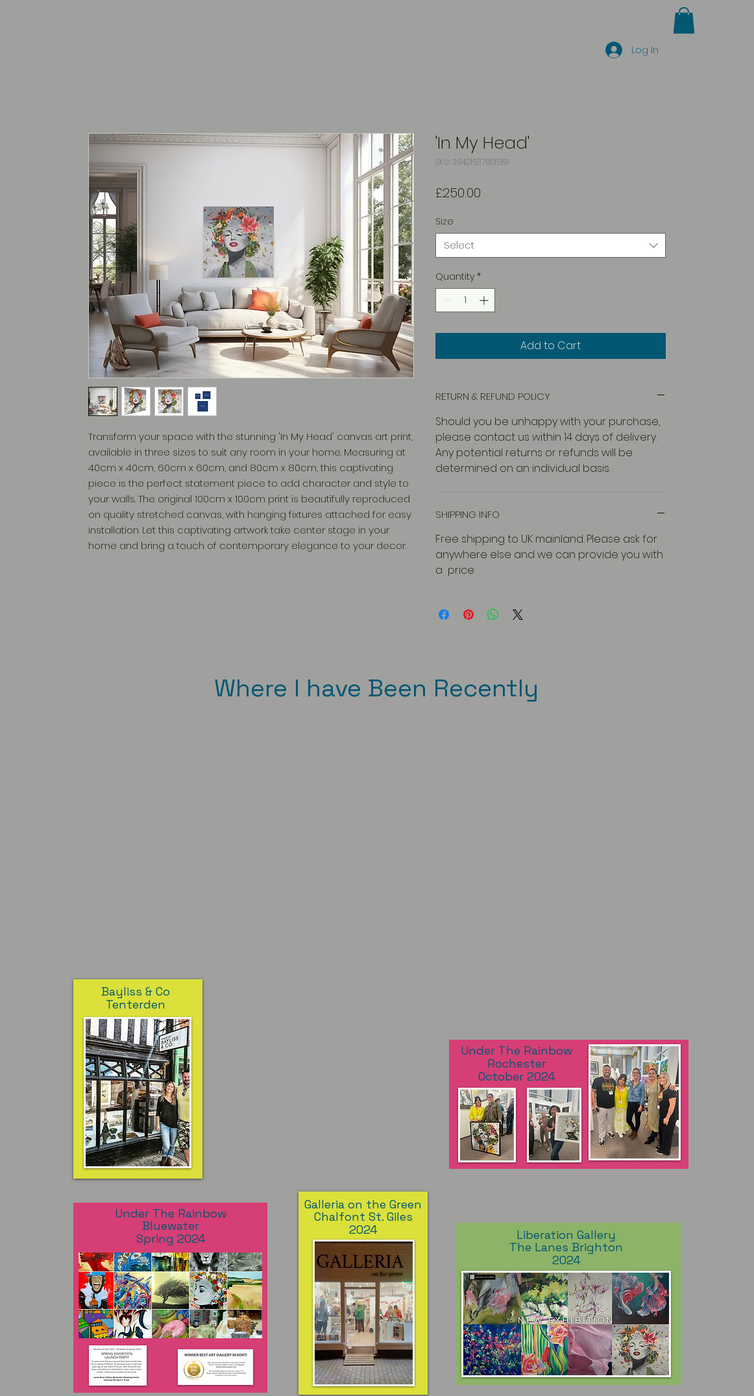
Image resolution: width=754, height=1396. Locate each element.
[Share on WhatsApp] (493, 614)
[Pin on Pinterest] (468, 614)
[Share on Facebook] (444, 614)
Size (444, 221)
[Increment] (485, 300)
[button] (684, 20)
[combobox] (550, 245)
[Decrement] (445, 300)
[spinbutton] (465, 300)
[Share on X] (518, 614)
